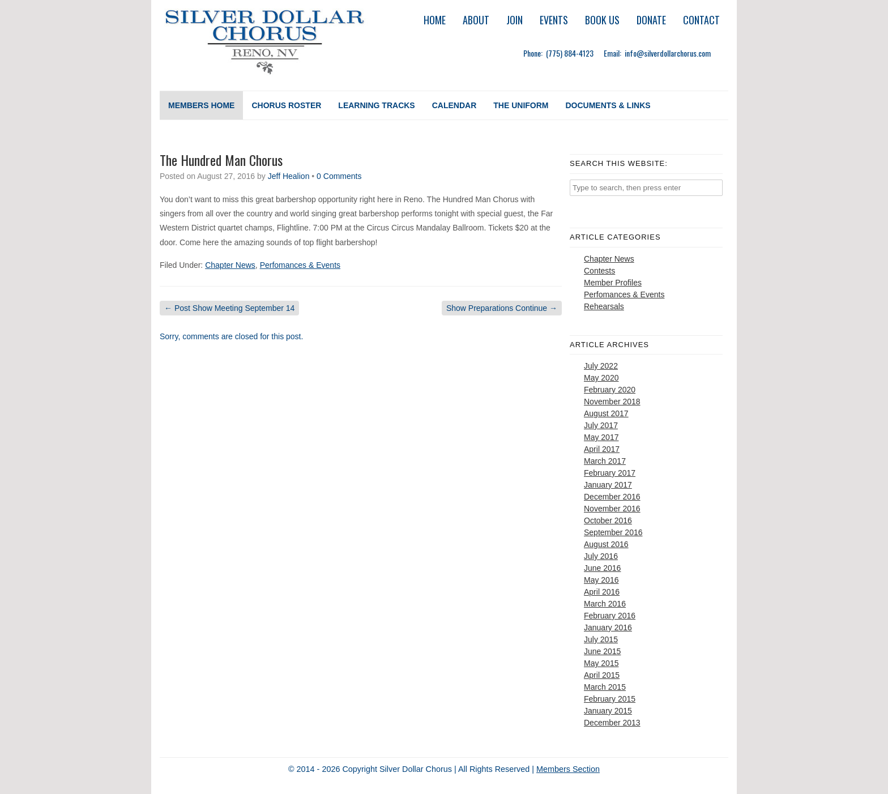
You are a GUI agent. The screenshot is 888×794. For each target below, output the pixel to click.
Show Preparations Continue (501, 308)
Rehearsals (604, 306)
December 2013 (612, 722)
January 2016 (608, 627)
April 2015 (602, 675)
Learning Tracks (376, 105)
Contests (599, 270)
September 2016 (613, 532)
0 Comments (339, 176)
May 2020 (601, 377)
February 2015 (609, 698)
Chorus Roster (286, 105)
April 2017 (602, 449)
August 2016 (606, 544)
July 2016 (601, 556)
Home (435, 19)
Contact (701, 19)
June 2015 (602, 651)
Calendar (454, 105)
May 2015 (601, 663)
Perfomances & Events (300, 265)
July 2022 (601, 365)
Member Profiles (613, 282)
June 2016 (602, 568)
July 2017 (601, 425)
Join (514, 19)
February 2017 (609, 472)
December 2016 (612, 496)
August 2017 (606, 413)
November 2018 (612, 401)
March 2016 (605, 603)
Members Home (201, 105)
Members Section (568, 769)
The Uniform (520, 105)
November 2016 (612, 508)
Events (554, 19)
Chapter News (230, 265)
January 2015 (608, 710)
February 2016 (609, 615)
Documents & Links (607, 105)
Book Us (602, 19)
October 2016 (608, 520)
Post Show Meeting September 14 (229, 308)
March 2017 (605, 461)
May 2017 (601, 437)
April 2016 (602, 591)
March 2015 (605, 686)
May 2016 (601, 579)
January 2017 (608, 484)
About (476, 19)
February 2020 (609, 389)
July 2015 (601, 639)
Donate (651, 19)
